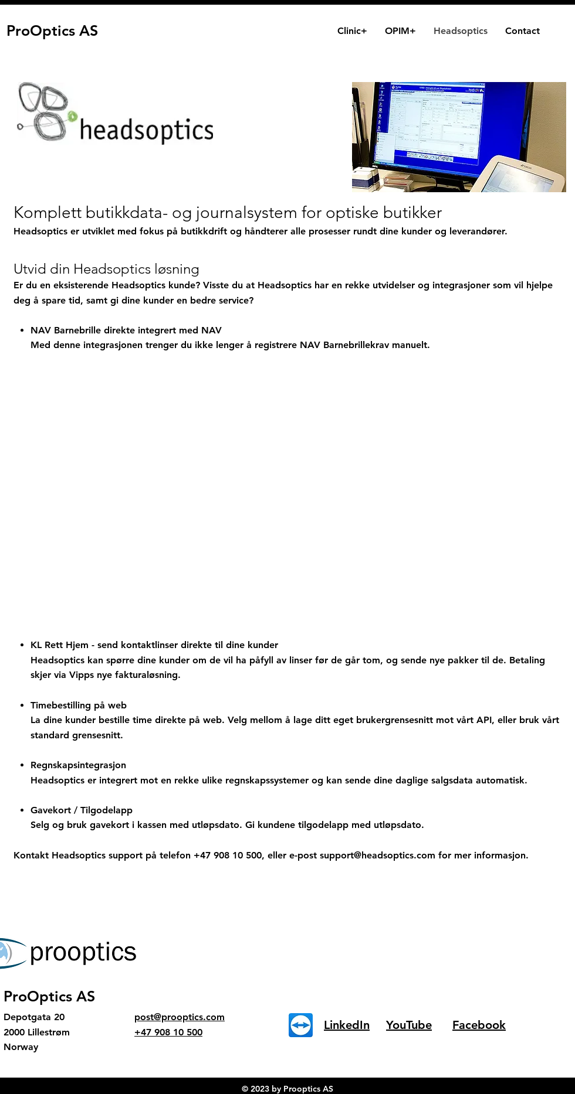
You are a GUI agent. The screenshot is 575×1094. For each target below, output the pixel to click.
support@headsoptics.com (377, 855)
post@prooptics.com (179, 1017)
